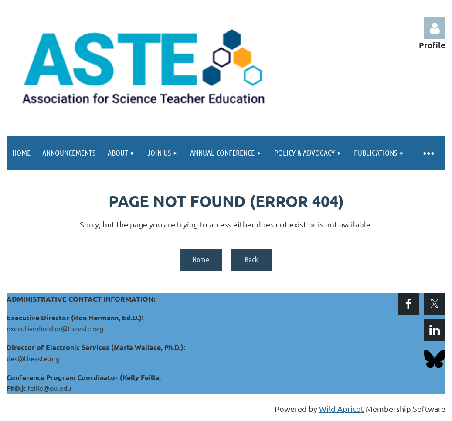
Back (251, 259)
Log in (434, 28)
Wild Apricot (341, 408)
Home (200, 259)
